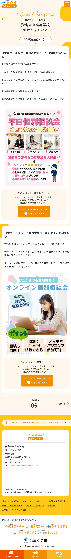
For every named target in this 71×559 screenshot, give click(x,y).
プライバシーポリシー (35, 505)
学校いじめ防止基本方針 (12, 505)
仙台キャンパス (57, 422)
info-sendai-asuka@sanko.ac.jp (25, 465)
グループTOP (14, 422)
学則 (24, 501)
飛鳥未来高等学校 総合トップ (35, 422)
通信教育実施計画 (55, 501)
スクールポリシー (37, 501)
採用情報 (52, 505)
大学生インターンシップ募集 (14, 510)
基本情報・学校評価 (10, 501)
